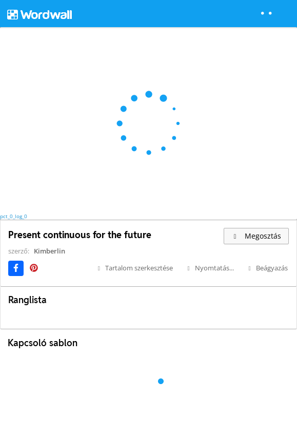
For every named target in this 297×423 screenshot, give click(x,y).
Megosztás (256, 236)
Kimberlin (49, 251)
